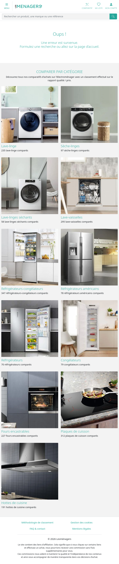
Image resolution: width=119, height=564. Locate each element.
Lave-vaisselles (71, 217)
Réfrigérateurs (12, 360)
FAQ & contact (37, 528)
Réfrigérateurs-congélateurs (22, 288)
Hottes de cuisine (14, 503)
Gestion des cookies (82, 522)
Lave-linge (8, 146)
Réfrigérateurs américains (80, 288)
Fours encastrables (15, 431)
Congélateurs (71, 360)
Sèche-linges (70, 146)
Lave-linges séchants (16, 217)
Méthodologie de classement (37, 522)
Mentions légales (81, 528)
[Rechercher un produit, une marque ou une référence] (56, 16)
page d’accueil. (88, 46)
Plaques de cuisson (75, 431)
